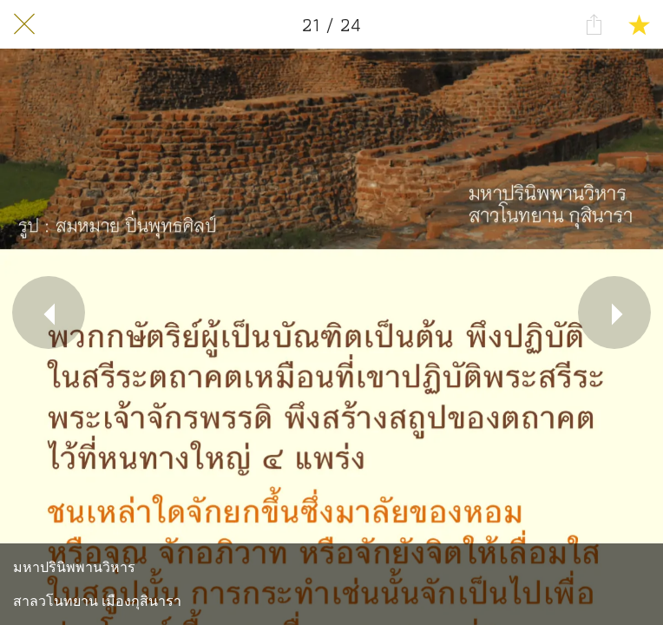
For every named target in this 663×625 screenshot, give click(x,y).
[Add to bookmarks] (639, 24)
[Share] (593, 24)
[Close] (24, 24)
